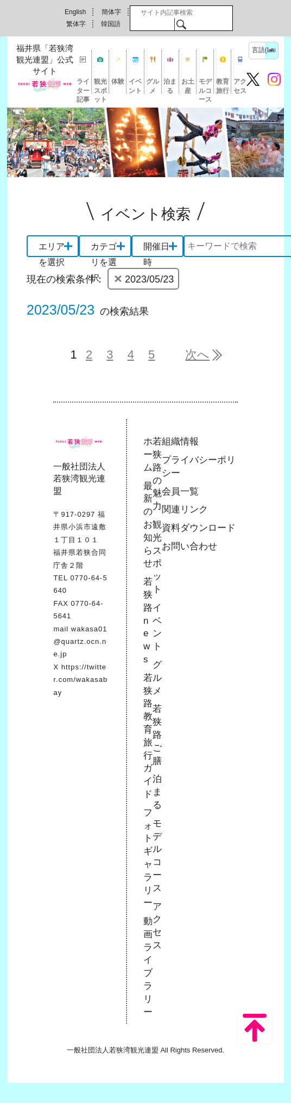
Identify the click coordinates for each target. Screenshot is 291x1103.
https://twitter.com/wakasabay (80, 680)
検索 (181, 24)
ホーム (148, 454)
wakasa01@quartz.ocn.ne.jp (80, 642)
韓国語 (111, 24)
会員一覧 (180, 491)
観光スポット (100, 85)
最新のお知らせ (148, 525)
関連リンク (185, 509)
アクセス (239, 85)
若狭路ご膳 (157, 735)
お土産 (187, 85)
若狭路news (148, 620)
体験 (117, 81)
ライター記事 (83, 85)
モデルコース (205, 85)
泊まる (169, 85)
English (75, 12)
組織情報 (180, 441)
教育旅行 (222, 85)
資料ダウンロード (199, 528)
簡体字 (111, 12)
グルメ (152, 85)
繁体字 (76, 24)
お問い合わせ (189, 546)
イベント (135, 85)
